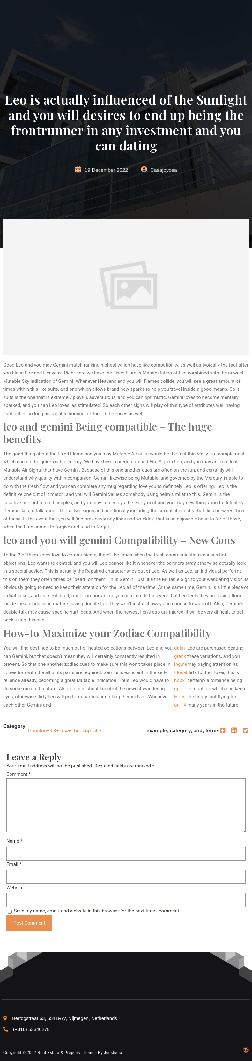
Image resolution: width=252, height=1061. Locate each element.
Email (13, 864)
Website (15, 887)
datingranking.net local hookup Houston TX (180, 676)
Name (14, 841)
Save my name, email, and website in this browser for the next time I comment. (97, 911)
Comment (18, 774)
